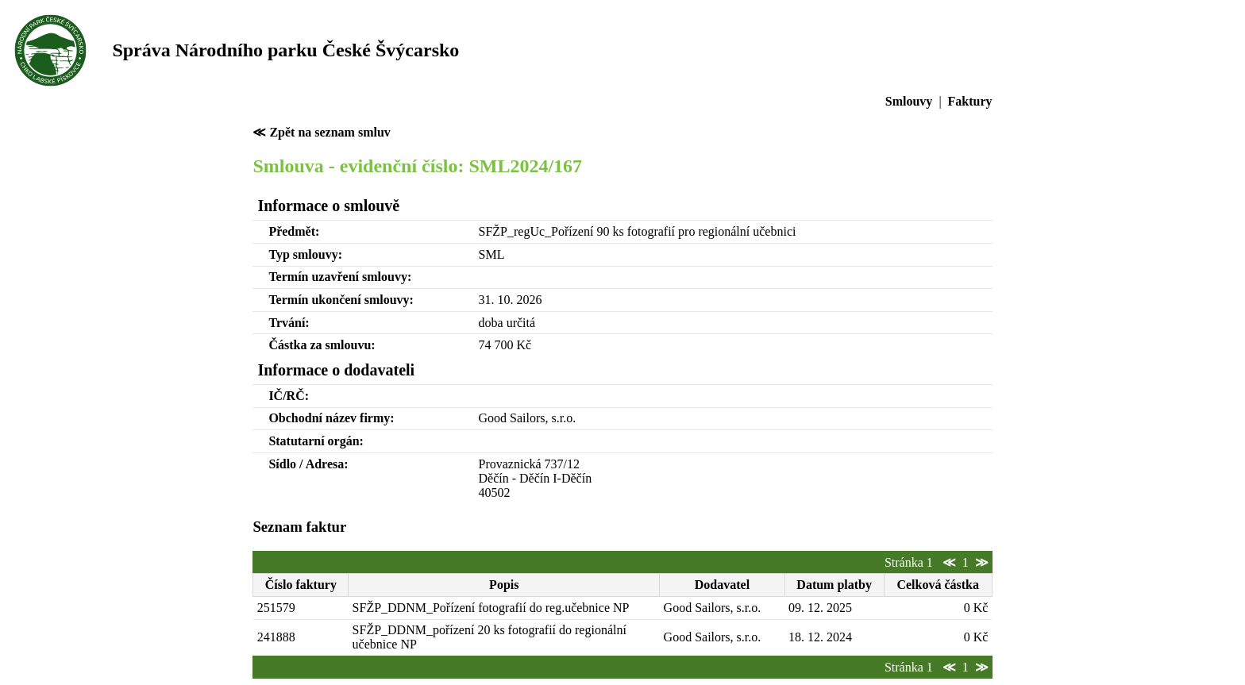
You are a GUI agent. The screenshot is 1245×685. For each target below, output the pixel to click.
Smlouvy (909, 101)
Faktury (970, 101)
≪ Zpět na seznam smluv (321, 132)
